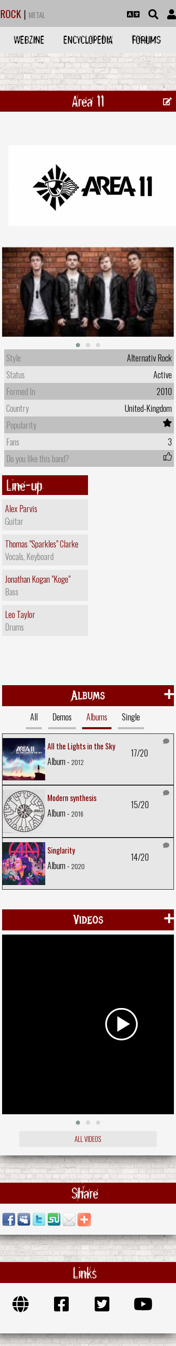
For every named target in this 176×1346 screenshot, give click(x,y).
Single (131, 714)
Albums (96, 714)
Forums (146, 40)
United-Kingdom (148, 406)
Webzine (29, 40)
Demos (62, 714)
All (34, 714)
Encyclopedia (88, 40)
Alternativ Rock (149, 355)
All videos (88, 1137)
